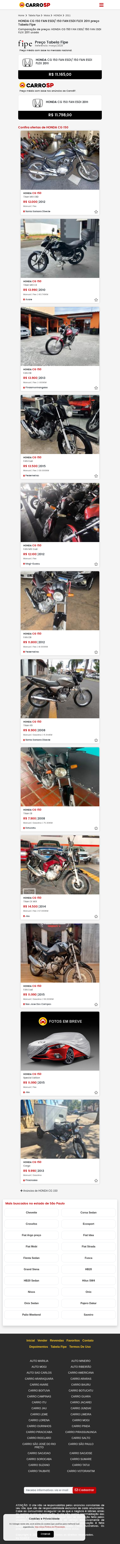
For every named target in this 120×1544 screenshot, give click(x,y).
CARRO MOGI (81, 1418)
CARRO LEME (39, 1413)
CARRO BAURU (80, 1384)
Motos (47, 15)
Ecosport (88, 1223)
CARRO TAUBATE (39, 1468)
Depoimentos (38, 1347)
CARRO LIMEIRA (80, 1413)
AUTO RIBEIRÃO (81, 1366)
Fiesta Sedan (31, 1258)
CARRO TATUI (81, 1462)
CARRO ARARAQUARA (39, 1378)
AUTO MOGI (39, 1366)
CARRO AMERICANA (81, 1372)
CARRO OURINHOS (39, 1424)
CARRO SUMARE (81, 1456)
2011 (67, 15)
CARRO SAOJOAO (39, 1450)
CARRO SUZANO (39, 1462)
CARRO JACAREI (81, 1401)
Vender (42, 1340)
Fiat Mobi (31, 1246)
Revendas (57, 1340)
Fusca (88, 1258)
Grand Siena (31, 1269)
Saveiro (88, 1314)
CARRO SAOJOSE (81, 1450)
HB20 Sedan (31, 1280)
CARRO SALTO (81, 1435)
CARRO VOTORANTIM (81, 1468)
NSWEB (24, 1534)
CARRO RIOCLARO (39, 1435)
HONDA (58, 15)
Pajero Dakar (88, 1303)
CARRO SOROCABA (39, 1456)
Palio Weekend (31, 1314)
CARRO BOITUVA (39, 1389)
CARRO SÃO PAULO (81, 1441)
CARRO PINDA (81, 1424)
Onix (88, 1292)
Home (21, 15)
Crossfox (31, 1223)
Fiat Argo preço (31, 1235)
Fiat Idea (88, 1235)
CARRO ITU (39, 1401)
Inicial (30, 1340)
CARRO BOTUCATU (81, 1389)
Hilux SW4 (88, 1280)
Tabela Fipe (34, 15)
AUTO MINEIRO (80, 1361)
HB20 (88, 1269)
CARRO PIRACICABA (39, 1430)
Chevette (31, 1212)
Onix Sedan (31, 1303)
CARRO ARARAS (80, 1378)
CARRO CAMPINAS (39, 1395)
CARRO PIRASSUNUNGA (80, 1430)
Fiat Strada (88, 1246)
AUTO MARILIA (39, 1361)
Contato (88, 1340)
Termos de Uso (80, 1347)
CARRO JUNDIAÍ (81, 1407)
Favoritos (73, 1340)
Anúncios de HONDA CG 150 (39, 1190)
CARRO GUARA (81, 1395)
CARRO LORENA (39, 1418)
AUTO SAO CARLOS (39, 1372)
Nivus (31, 1292)
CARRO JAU (39, 1407)
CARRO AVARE (39, 1384)
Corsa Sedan (88, 1212)
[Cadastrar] (84, 1487)
